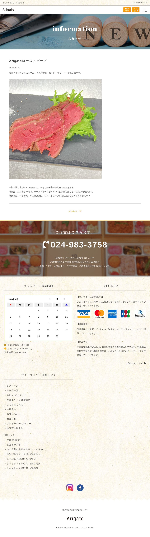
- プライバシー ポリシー (17, 424)
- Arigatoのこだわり (15, 395)
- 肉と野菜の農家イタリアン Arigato (24, 449)
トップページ (11, 386)
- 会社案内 (10, 409)
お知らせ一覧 (75, 211)
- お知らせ (10, 419)
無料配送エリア (140, 3)
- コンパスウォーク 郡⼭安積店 (21, 454)
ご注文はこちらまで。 (75, 241)
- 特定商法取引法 (13, 428)
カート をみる (136, 10)
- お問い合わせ (12, 414)
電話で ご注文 (127, 10)
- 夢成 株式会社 (13, 440)
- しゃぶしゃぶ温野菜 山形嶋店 (21, 468)
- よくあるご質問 (13, 405)
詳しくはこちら (137, 363)
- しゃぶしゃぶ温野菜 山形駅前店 (22, 464)
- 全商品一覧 (11, 391)
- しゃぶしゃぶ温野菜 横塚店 (20, 459)
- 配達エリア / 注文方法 (17, 400)
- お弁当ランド (12, 445)
